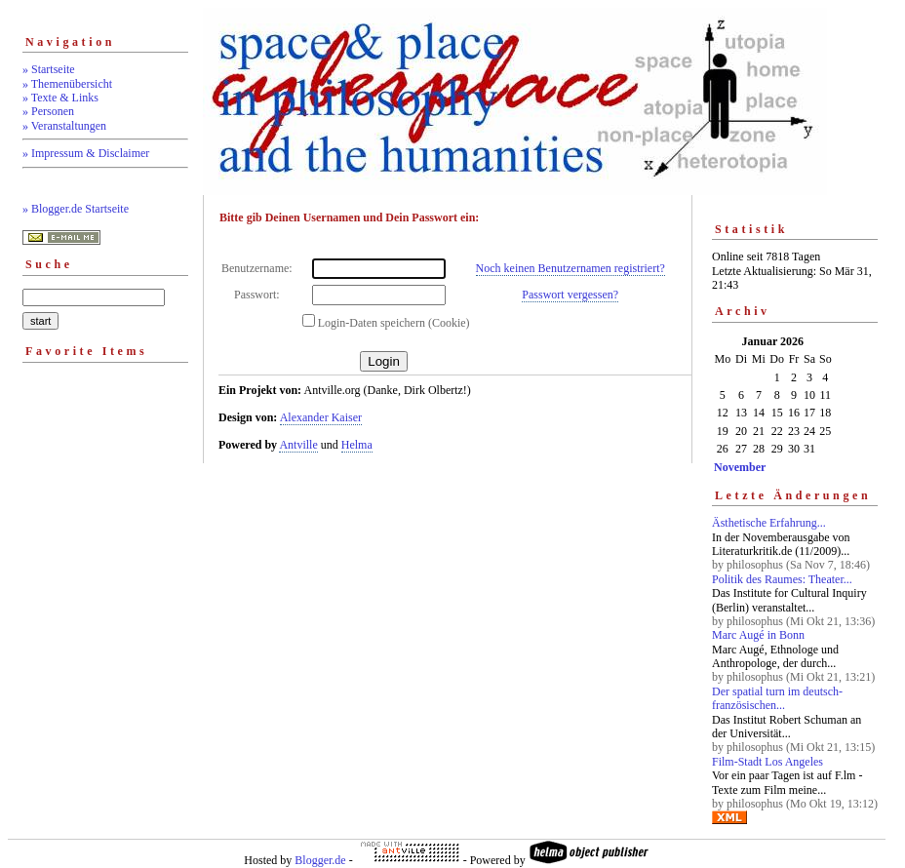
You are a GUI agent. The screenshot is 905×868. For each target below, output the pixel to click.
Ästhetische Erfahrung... (769, 523)
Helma (357, 445)
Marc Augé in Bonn (758, 635)
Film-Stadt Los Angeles (767, 762)
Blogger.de (320, 860)
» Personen (48, 111)
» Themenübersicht (67, 84)
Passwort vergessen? (570, 294)
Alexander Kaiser (321, 417)
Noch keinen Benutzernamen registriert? (570, 268)
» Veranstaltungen (64, 126)
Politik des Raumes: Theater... (782, 579)
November (740, 467)
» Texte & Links (60, 97)
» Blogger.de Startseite (75, 209)
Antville (298, 445)
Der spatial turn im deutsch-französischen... (777, 698)
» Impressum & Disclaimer (85, 153)
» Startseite (48, 69)
